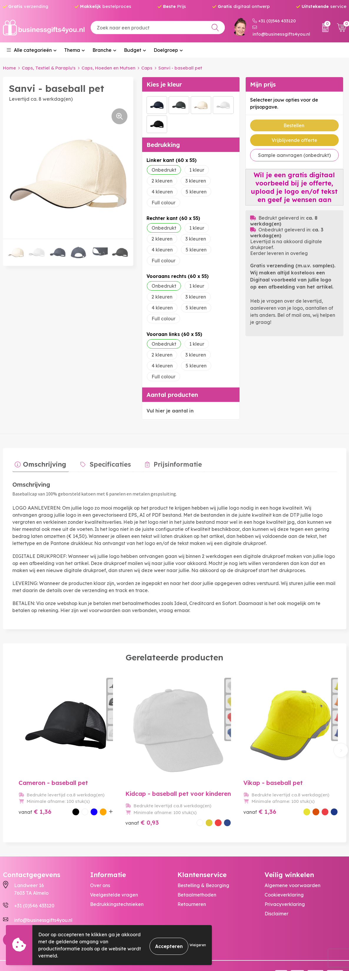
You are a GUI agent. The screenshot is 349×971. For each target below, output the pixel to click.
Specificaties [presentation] (102, 462)
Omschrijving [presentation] (42, 462)
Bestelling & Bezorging (203, 866)
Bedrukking (163, 144)
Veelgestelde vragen (114, 876)
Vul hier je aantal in (170, 410)
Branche (102, 50)
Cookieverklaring (284, 876)
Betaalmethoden (196, 876)
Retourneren (191, 885)
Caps (146, 68)
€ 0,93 (116, 796)
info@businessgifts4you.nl (281, 31)
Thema (72, 50)
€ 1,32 (278, 796)
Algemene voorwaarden (292, 866)
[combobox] (158, 27)
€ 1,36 (28, 800)
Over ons (100, 866)
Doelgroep (166, 50)
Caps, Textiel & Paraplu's (49, 68)
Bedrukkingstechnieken (117, 885)
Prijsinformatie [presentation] (165, 462)
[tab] (38, 463)
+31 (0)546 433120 (274, 21)
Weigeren (198, 945)
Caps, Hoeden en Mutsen (108, 68)
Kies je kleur (164, 84)
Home (9, 68)
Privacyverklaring (285, 885)
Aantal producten (172, 394)
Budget (132, 50)
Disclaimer (276, 895)
